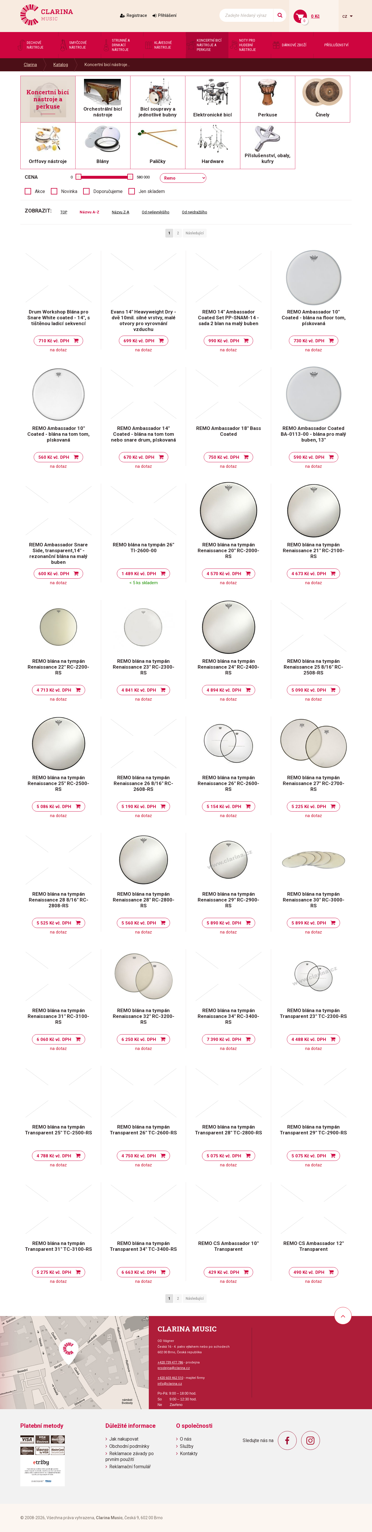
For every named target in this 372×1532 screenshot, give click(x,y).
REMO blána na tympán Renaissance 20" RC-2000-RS (228, 550)
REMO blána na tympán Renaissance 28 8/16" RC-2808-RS (58, 899)
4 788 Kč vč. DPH (54, 1156)
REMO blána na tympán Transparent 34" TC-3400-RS (143, 1246)
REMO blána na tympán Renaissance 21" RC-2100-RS (313, 550)
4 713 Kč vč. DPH (54, 690)
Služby (187, 1446)
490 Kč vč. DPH (309, 1272)
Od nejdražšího (194, 212)
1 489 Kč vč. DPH (138, 573)
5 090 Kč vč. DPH (308, 690)
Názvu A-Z (89, 212)
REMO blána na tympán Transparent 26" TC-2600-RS (143, 1130)
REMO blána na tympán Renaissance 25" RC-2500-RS (58, 783)
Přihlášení (167, 15)
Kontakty (189, 1453)
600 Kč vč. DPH (53, 573)
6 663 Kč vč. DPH (138, 1272)
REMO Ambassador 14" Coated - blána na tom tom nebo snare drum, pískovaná (143, 434)
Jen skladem (152, 191)
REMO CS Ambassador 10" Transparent (228, 1246)
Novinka (69, 191)
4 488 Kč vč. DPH (308, 1039)
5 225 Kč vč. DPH (308, 806)
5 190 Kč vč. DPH (138, 806)
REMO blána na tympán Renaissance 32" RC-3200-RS (143, 1016)
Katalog (60, 64)
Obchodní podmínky (129, 1446)
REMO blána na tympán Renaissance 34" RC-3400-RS (228, 1016)
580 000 (143, 177)
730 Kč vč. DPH (309, 340)
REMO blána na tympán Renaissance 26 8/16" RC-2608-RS (143, 783)
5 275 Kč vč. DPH (54, 1272)
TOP (63, 212)
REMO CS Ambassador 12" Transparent (313, 1246)
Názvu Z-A (120, 212)
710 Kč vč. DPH (53, 340)
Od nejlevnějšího (155, 212)
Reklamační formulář (130, 1466)
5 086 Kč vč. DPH (54, 806)
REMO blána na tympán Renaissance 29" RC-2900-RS (228, 899)
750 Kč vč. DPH (223, 457)
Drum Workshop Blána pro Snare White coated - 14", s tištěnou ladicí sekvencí (58, 317)
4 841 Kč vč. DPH (138, 690)
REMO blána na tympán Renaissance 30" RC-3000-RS (313, 899)
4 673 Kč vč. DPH (308, 573)
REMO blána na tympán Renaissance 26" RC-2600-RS (228, 783)
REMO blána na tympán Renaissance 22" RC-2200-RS (58, 667)
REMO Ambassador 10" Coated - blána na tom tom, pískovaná (58, 434)
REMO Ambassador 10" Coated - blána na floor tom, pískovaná (314, 317)
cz (345, 16)
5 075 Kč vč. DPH (224, 1156)
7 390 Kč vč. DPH (224, 1039)
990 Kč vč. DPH (223, 340)
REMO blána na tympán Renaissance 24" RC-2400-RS (228, 667)
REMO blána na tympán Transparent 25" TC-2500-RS (58, 1130)
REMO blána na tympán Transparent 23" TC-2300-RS (313, 1013)
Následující (195, 233)
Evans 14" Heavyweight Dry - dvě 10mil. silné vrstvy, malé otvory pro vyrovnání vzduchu (143, 320)
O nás (186, 1439)
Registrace (137, 15)
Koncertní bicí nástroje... (107, 64)
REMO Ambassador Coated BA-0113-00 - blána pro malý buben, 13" (313, 434)
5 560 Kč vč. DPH (138, 923)
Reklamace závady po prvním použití (129, 1456)
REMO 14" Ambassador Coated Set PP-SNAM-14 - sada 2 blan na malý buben (228, 317)
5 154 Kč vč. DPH (224, 806)
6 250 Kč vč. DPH (138, 1039)
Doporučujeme (108, 191)
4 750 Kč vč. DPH (138, 1156)
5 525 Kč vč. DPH (54, 923)
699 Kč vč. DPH (139, 340)
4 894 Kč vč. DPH (224, 690)
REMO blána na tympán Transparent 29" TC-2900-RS (313, 1130)
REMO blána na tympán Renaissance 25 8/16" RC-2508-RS (313, 667)
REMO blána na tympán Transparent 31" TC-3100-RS (58, 1246)
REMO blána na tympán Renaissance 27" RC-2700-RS (313, 783)
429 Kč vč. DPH (223, 1272)
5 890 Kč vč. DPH (224, 923)
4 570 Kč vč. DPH (224, 573)
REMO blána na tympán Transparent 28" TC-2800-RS (228, 1130)
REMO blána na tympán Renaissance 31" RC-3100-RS (58, 1016)
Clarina (30, 64)
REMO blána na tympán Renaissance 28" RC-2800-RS (143, 899)
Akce (40, 191)
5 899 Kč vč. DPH (308, 923)
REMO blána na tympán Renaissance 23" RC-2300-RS (143, 667)
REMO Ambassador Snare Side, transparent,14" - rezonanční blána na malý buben (58, 553)
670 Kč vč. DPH (139, 457)
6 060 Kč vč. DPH (54, 1039)
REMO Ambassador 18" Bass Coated (228, 431)
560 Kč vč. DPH (53, 457)
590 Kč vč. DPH (309, 457)
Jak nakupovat (123, 1439)
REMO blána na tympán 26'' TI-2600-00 (143, 547)
